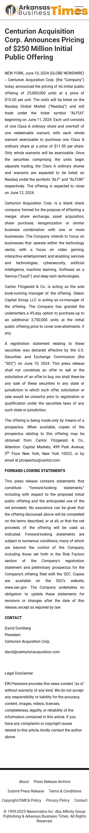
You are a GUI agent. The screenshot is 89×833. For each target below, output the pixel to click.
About (24, 781)
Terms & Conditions (65, 791)
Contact (80, 800)
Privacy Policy (58, 800)
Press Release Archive (52, 781)
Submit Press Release (26, 791)
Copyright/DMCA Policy (21, 800)
